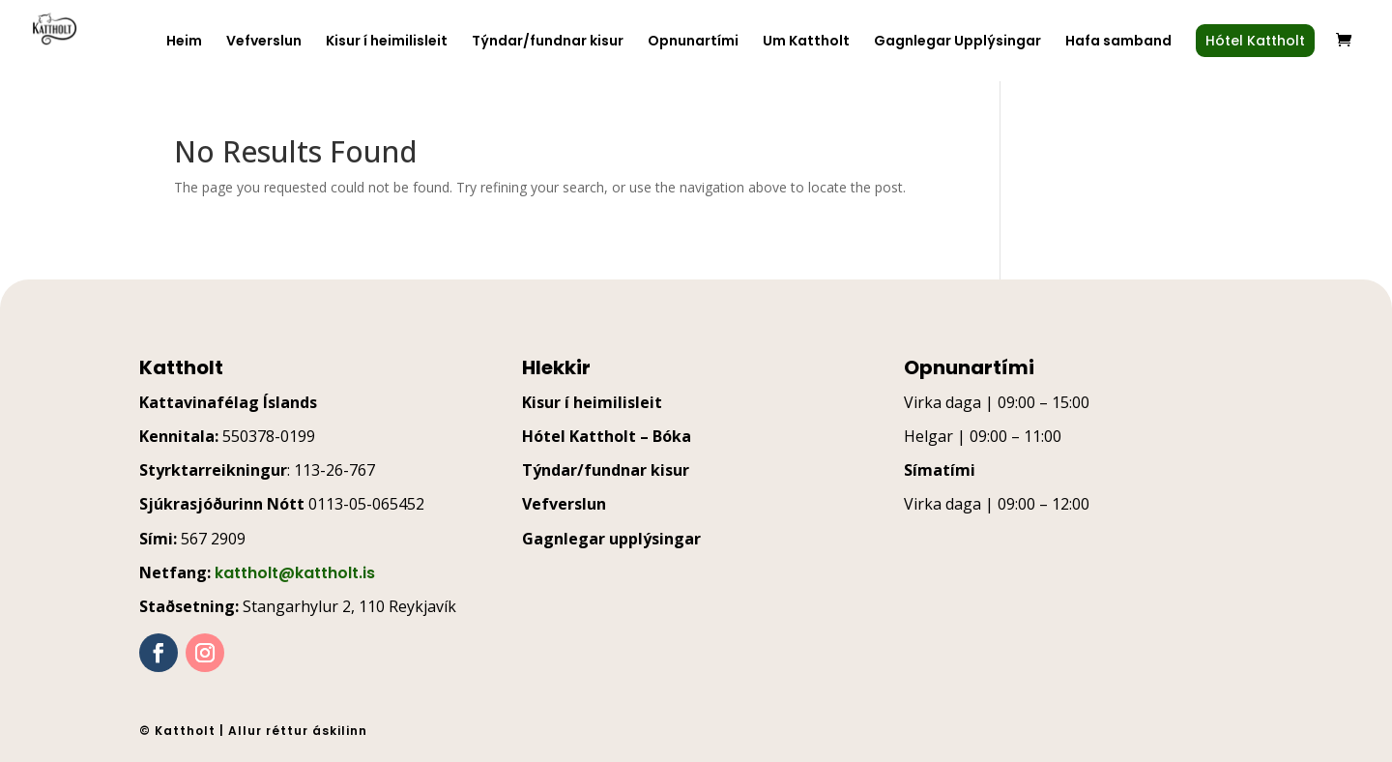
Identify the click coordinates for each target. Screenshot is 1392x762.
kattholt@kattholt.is (295, 573)
